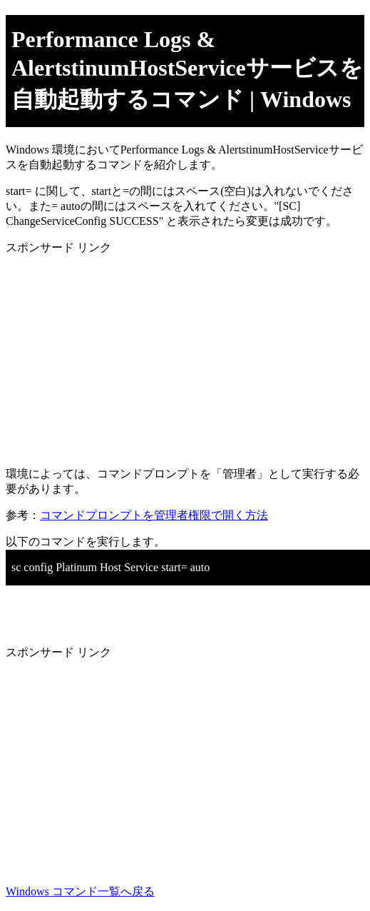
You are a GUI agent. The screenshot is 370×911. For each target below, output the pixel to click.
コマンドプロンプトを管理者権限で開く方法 (154, 515)
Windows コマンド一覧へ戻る (80, 891)
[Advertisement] (185, 356)
